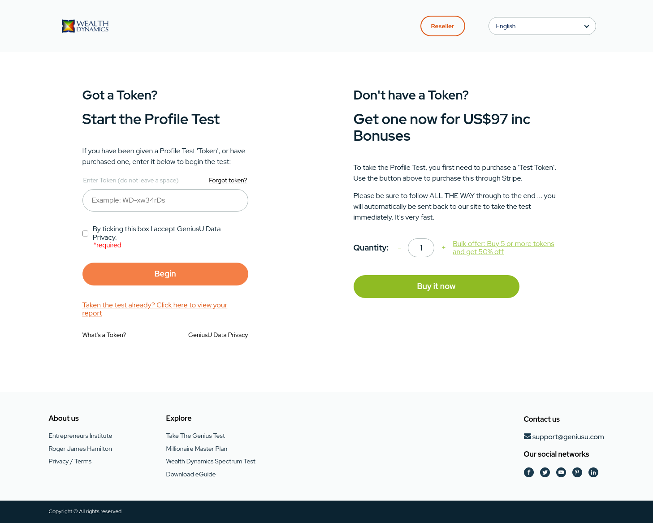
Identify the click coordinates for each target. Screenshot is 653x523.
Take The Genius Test (195, 436)
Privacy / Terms (70, 461)
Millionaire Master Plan (196, 449)
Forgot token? (228, 180)
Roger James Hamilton (80, 449)
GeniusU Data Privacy (218, 334)
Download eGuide (191, 474)
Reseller (442, 26)
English (506, 26)
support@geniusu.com (568, 436)
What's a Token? (104, 335)
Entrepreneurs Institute (80, 436)
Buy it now (436, 286)
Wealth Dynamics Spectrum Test (210, 461)
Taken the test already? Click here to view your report (155, 309)
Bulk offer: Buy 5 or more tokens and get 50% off (503, 248)
